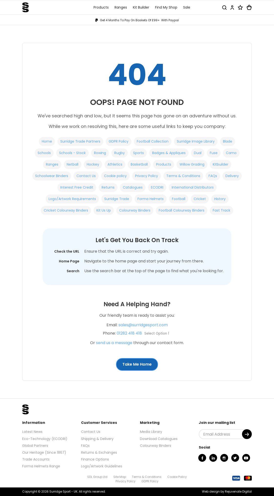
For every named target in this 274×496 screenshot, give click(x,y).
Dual (197, 152)
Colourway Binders (134, 210)
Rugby (119, 152)
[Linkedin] (213, 458)
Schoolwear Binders (51, 175)
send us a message (114, 343)
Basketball (139, 164)
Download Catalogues (159, 438)
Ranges (52, 164)
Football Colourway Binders (181, 210)
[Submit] (247, 434)
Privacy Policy (146, 175)
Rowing (100, 152)
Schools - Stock (72, 152)
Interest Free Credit (76, 187)
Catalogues (133, 187)
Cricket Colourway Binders (66, 210)
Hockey (93, 164)
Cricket (200, 198)
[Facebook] (202, 458)
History (220, 198)
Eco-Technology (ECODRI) (44, 438)
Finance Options (95, 459)
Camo (231, 152)
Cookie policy (115, 175)
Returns (108, 187)
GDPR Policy (118, 141)
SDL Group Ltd (97, 477)
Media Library (151, 431)
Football (178, 198)
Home (47, 141)
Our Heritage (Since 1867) (44, 452)
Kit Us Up (103, 210)
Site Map (119, 477)
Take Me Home (137, 364)
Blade (227, 141)
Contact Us (86, 175)
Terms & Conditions (183, 175)
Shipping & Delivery (97, 438)
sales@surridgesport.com (143, 325)
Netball (72, 164)
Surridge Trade (116, 198)
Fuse (214, 152)
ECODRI (157, 187)
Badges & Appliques (169, 152)
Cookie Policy (177, 477)
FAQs (213, 175)
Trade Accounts (36, 459)
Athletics (114, 164)
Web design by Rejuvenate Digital (227, 491)
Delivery (232, 175)
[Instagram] (224, 458)
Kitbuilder (220, 164)
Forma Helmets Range (41, 466)
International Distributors (193, 187)
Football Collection (153, 141)
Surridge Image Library (196, 141)
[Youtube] (246, 458)
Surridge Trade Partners (80, 141)
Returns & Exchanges (99, 452)
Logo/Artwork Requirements (72, 198)
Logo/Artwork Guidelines (101, 466)
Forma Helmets (150, 198)
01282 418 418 (129, 333)
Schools (44, 152)
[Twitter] (235, 458)
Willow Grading (191, 164)
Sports (138, 152)
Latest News (32, 431)
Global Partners (35, 445)
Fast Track (221, 210)
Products (163, 164)
